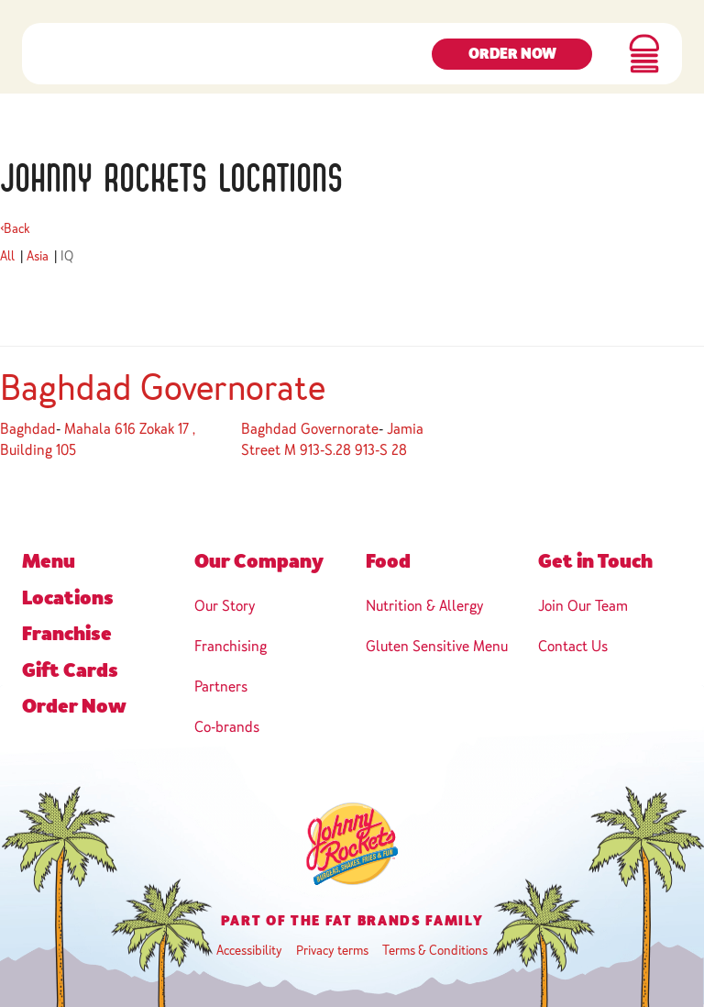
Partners (221, 686)
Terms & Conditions (435, 950)
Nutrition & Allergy (424, 605)
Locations (68, 598)
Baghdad (28, 428)
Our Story (224, 605)
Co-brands (226, 727)
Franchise (67, 634)
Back (15, 229)
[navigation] (78, 64)
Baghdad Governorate (162, 388)
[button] (644, 64)
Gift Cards (70, 670)
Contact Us (573, 646)
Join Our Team (583, 605)
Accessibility (249, 950)
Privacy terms (332, 950)
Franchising (230, 646)
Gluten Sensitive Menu (437, 646)
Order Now (512, 65)
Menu (48, 561)
